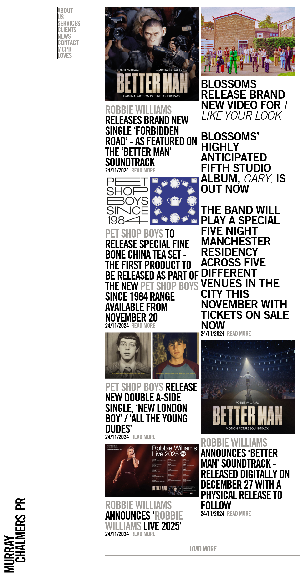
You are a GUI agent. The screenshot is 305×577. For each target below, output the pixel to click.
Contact (67, 36)
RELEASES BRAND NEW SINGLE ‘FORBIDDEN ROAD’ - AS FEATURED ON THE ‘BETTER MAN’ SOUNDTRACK (151, 136)
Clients (66, 23)
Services (68, 16)
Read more (143, 170)
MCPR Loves (72, 42)
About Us (68, 10)
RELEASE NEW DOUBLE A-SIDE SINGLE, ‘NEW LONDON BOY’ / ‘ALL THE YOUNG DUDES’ (151, 408)
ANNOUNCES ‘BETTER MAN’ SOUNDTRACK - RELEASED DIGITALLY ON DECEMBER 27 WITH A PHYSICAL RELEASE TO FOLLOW (245, 473)
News (64, 29)
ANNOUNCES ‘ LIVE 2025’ (144, 515)
